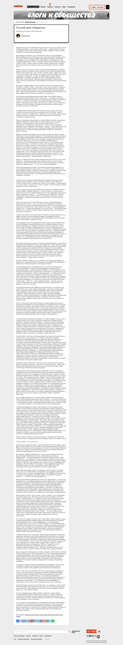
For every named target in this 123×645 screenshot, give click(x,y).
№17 (93, 631)
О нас (15, 639)
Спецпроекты (71, 6)
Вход (94, 7)
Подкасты (50, 6)
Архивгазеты (99, 631)
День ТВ (47, 639)
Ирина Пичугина (30, 22)
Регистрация (100, 7)
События (43, 6)
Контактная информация (23, 639)
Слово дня (57, 6)
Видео (64, 6)
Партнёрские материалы (36, 639)
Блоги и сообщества (33, 6)
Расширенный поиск (76, 631)
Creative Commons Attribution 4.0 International (96, 642)
